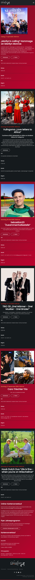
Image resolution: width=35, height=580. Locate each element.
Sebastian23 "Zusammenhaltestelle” (17, 224)
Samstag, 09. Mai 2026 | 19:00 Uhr (10, 219)
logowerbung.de (31, 576)
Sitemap (21, 569)
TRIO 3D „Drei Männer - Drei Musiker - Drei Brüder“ (17, 308)
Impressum (3, 569)
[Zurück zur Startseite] (5, 2)
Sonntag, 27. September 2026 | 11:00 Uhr (12, 386)
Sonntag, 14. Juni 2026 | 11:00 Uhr (10, 304)
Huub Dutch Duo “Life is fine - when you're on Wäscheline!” (17, 470)
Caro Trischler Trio (17, 389)
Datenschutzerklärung (12, 569)
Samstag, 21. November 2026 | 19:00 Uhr (12, 466)
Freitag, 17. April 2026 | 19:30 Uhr (10, 37)
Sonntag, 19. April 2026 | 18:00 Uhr (10, 127)
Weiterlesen (5, 57)
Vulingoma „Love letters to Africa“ (17, 131)
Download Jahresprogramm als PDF (10, 528)
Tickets (15, 57)
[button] (33, 2)
